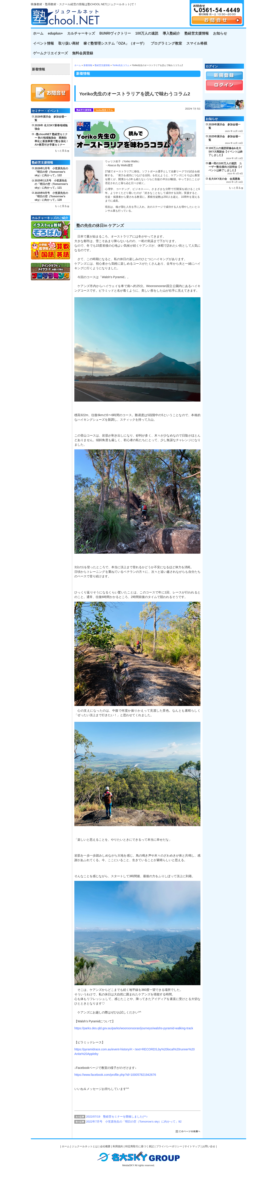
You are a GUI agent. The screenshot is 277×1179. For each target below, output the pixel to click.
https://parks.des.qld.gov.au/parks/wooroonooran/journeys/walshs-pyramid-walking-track (133, 1028)
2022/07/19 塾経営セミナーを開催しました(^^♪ (117, 1116)
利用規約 (118, 1146)
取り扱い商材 (68, 43)
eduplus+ (55, 33)
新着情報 (87, 65)
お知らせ (220, 33)
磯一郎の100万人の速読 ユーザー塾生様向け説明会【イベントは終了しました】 (225, 167)
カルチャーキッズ (81, 33)
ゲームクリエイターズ (50, 53)
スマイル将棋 (196, 43)
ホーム (38, 33)
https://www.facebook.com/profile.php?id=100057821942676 (115, 1074)
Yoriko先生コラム (121, 65)
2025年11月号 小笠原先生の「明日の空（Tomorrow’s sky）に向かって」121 (51, 184)
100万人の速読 (146, 33)
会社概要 (105, 1146)
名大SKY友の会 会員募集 (224, 178)
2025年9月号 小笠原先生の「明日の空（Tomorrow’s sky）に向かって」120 (51, 196)
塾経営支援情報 (196, 33)
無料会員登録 (82, 53)
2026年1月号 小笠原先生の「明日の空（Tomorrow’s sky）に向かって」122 (51, 172)
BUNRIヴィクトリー (115, 33)
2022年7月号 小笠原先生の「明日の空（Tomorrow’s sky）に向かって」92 (134, 1121)
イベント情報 (43, 43)
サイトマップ (192, 1146)
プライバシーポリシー (169, 1146)
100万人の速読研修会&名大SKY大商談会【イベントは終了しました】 (226, 152)
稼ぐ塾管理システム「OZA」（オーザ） (114, 43)
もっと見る (61, 150)
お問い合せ (208, 1146)
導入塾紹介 (171, 33)
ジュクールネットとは (85, 1146)
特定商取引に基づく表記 (139, 1146)
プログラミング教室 (166, 43)
